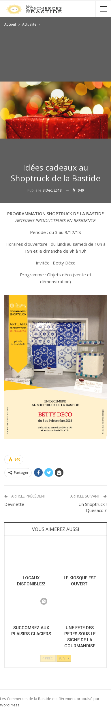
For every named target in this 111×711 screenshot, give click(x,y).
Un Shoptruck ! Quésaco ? (92, 507)
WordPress (10, 705)
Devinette (14, 504)
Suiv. (64, 658)
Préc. (48, 658)
